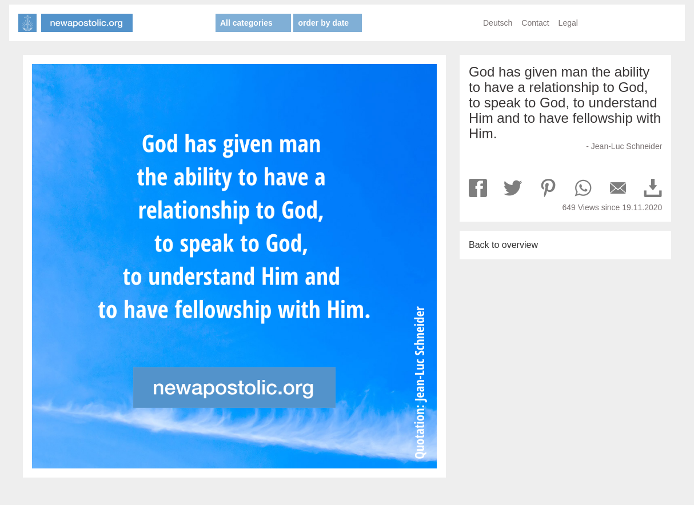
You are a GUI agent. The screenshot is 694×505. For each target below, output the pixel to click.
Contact (535, 22)
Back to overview (503, 245)
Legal (568, 22)
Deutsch (497, 22)
